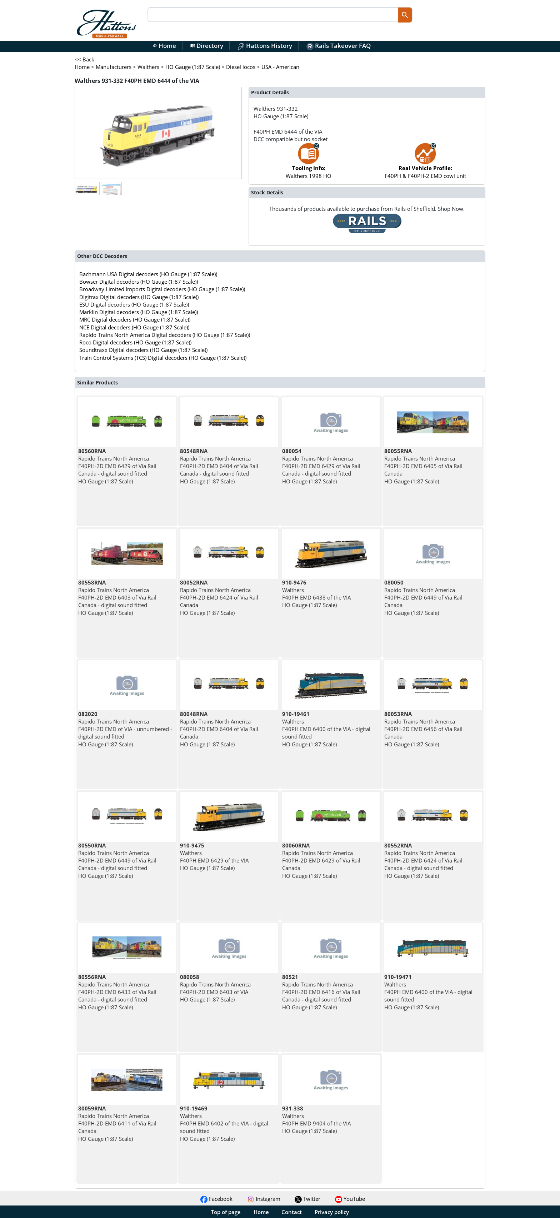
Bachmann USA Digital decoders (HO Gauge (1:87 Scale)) (148, 274)
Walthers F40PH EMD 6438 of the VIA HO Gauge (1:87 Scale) (316, 594)
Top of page (226, 1211)
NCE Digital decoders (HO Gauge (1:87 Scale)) (134, 327)
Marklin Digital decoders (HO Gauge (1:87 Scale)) (138, 311)
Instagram (263, 1198)
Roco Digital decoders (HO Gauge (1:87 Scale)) (135, 342)
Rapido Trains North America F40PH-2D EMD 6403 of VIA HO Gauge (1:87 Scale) (215, 988)
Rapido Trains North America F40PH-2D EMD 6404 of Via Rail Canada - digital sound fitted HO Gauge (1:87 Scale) (219, 466)
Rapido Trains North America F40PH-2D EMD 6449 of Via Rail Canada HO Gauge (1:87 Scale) (423, 597)
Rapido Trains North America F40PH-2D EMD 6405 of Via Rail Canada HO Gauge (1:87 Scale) (423, 466)
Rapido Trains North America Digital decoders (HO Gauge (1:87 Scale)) (164, 334)
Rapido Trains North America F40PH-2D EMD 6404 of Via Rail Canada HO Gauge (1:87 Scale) (219, 729)
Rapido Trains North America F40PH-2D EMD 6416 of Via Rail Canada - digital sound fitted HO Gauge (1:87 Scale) (321, 992)
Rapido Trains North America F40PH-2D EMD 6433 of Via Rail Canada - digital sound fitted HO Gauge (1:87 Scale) (117, 992)
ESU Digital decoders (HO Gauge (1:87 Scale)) (134, 304)
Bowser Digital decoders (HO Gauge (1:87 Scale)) (138, 281)
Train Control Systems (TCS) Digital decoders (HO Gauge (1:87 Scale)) (162, 357)
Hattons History (265, 45)
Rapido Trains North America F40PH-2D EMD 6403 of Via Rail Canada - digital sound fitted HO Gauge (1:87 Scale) (117, 597)
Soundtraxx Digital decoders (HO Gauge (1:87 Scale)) (143, 349)
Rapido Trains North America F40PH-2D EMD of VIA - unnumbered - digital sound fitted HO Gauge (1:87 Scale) (125, 729)
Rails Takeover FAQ (338, 45)
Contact (291, 1211)
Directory (206, 45)
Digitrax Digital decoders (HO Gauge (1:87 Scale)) (139, 296)
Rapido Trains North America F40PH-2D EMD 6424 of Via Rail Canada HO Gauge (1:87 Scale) (219, 597)
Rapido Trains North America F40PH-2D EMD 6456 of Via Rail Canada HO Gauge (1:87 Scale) (423, 729)
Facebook (216, 1198)
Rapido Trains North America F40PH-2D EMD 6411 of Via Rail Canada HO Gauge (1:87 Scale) (117, 1123)
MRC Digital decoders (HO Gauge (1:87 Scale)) (134, 319)
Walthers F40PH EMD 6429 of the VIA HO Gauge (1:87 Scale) (214, 857)
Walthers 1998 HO (308, 164)
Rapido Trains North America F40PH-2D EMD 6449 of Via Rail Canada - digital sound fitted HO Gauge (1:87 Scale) (117, 860)
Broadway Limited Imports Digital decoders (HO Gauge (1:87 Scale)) (162, 289)
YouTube (350, 1198)
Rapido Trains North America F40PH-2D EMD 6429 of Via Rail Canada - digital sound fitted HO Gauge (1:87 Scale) (117, 466)
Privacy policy (332, 1211)
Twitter (307, 1198)
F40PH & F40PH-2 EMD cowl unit (425, 164)
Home (164, 45)
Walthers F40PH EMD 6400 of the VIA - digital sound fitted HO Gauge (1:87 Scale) (326, 729)
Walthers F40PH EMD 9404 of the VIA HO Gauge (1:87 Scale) (316, 1120)
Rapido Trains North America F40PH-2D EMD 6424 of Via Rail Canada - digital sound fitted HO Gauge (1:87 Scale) (423, 860)
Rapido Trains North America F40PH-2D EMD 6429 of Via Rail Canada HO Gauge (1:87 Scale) (321, 860)
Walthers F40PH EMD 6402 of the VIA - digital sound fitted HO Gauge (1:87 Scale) (224, 1123)
